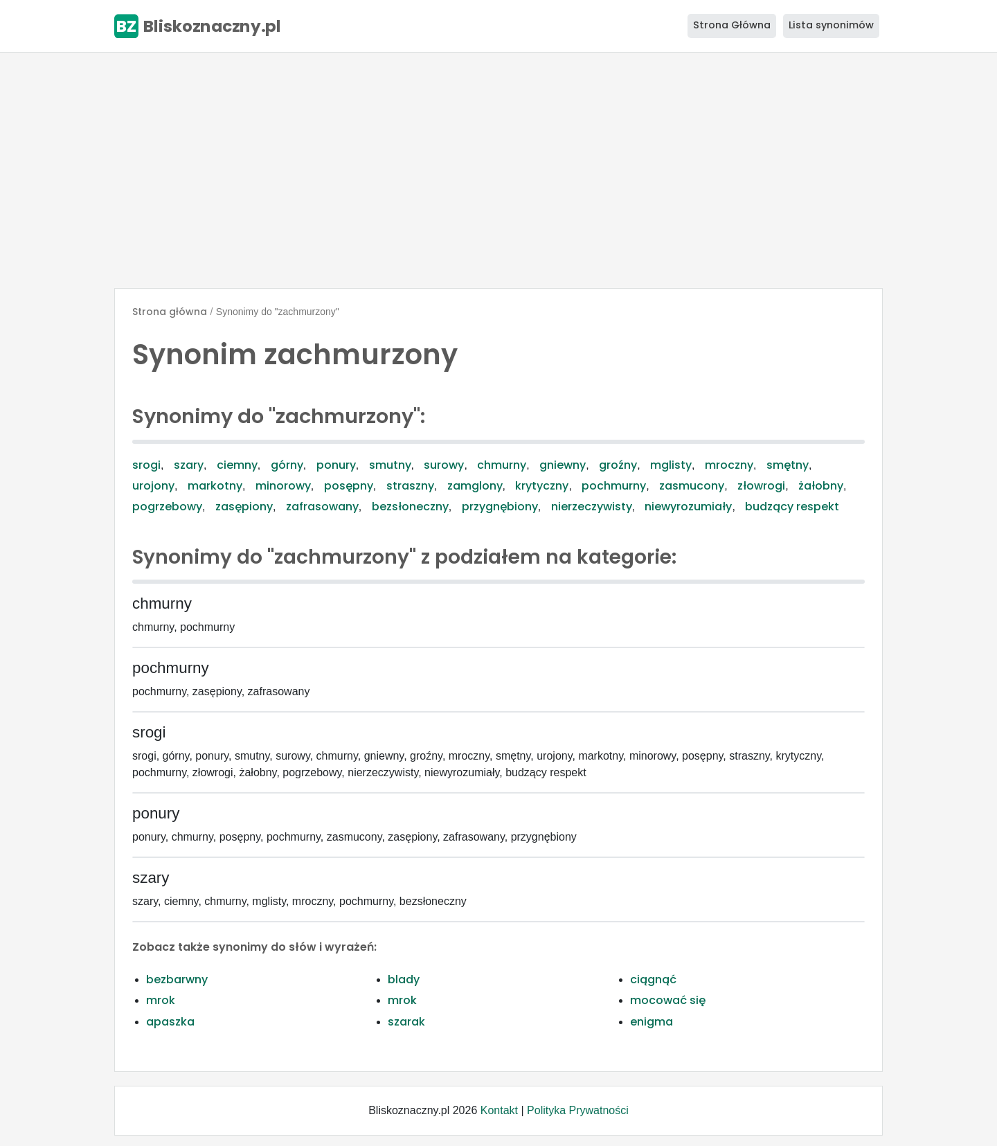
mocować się (668, 1000)
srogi (146, 465)
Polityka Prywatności (578, 1110)
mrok (160, 1000)
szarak (406, 1022)
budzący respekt (792, 506)
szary (189, 465)
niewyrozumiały (688, 506)
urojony (153, 486)
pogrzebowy (167, 506)
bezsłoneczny (410, 506)
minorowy (283, 486)
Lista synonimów (831, 25)
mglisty (671, 465)
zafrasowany (322, 506)
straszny (410, 486)
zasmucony (691, 486)
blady (404, 979)
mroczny (729, 465)
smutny (390, 465)
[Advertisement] (498, 170)
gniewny (562, 465)
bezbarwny (177, 979)
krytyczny (541, 486)
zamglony (475, 486)
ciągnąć (653, 979)
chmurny (501, 465)
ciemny (237, 465)
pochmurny (614, 486)
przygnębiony (500, 506)
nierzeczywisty (591, 506)
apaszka (170, 1022)
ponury (336, 465)
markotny (215, 486)
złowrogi (761, 486)
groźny (618, 465)
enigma (651, 1022)
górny (287, 465)
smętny (787, 465)
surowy (444, 465)
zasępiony (244, 506)
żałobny (820, 486)
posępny (348, 486)
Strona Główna (732, 25)
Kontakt (499, 1110)
